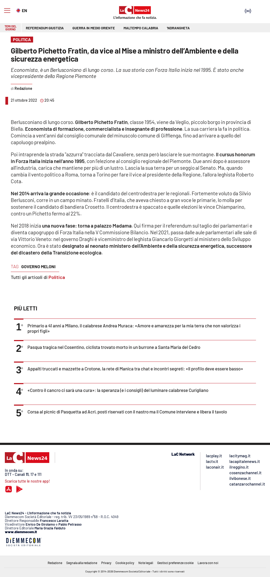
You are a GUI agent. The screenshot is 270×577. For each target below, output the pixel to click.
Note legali (145, 563)
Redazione (55, 563)
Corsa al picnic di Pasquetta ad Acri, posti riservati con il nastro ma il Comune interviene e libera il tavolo (127, 411)
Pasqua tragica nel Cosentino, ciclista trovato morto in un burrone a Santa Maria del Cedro (113, 347)
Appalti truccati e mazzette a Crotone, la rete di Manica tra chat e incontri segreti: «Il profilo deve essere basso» (135, 368)
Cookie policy (124, 563)
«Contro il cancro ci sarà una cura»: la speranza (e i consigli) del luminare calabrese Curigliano (117, 390)
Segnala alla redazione (81, 563)
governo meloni (38, 266)
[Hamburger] (7, 11)
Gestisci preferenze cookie (175, 563)
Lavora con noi (208, 563)
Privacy (106, 563)
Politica (56, 277)
